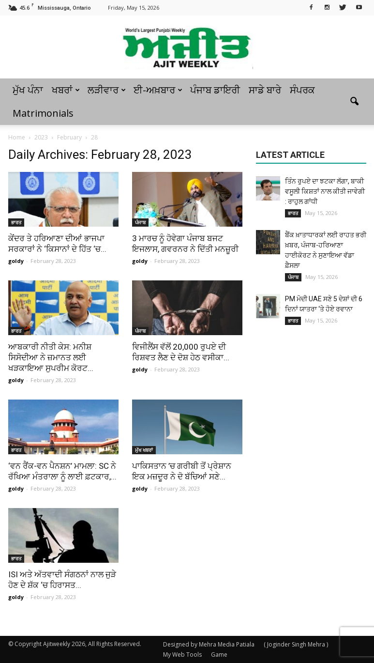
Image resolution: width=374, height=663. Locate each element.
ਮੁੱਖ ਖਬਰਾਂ (144, 450)
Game (219, 654)
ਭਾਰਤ (16, 222)
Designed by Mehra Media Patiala (208, 644)
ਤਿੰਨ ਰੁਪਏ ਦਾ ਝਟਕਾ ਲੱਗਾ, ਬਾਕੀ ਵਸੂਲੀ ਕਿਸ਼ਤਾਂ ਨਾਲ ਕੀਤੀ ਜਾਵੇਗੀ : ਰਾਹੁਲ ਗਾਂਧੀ (325, 191)
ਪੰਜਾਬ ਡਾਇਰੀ (215, 89)
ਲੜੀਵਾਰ (107, 89)
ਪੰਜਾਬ (140, 222)
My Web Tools (182, 654)
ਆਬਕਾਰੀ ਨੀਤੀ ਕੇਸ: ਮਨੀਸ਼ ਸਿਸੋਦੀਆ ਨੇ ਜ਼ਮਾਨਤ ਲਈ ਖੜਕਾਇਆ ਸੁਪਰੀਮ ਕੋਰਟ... (50, 357)
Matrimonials (43, 113)
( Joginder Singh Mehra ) (296, 644)
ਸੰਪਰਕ (302, 89)
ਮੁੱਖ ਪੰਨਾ (28, 89)
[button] (354, 101)
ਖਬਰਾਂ (66, 89)
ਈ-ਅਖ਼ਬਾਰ (158, 89)
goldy (16, 260)
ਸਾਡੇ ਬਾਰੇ (265, 89)
